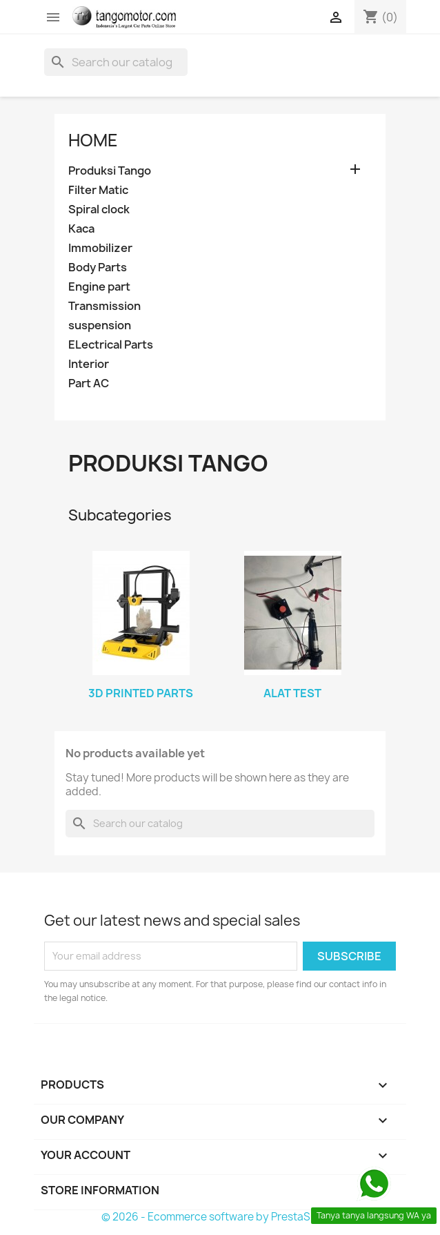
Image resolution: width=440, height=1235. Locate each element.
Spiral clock (99, 209)
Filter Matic (98, 190)
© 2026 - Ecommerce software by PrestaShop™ (220, 1216)
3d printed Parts (140, 693)
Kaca (81, 229)
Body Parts (97, 267)
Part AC (88, 383)
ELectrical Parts (110, 345)
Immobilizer (100, 248)
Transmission (104, 306)
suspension (99, 325)
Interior (88, 364)
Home (93, 140)
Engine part (99, 287)
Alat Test (292, 693)
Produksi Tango (109, 171)
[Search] (116, 62)
